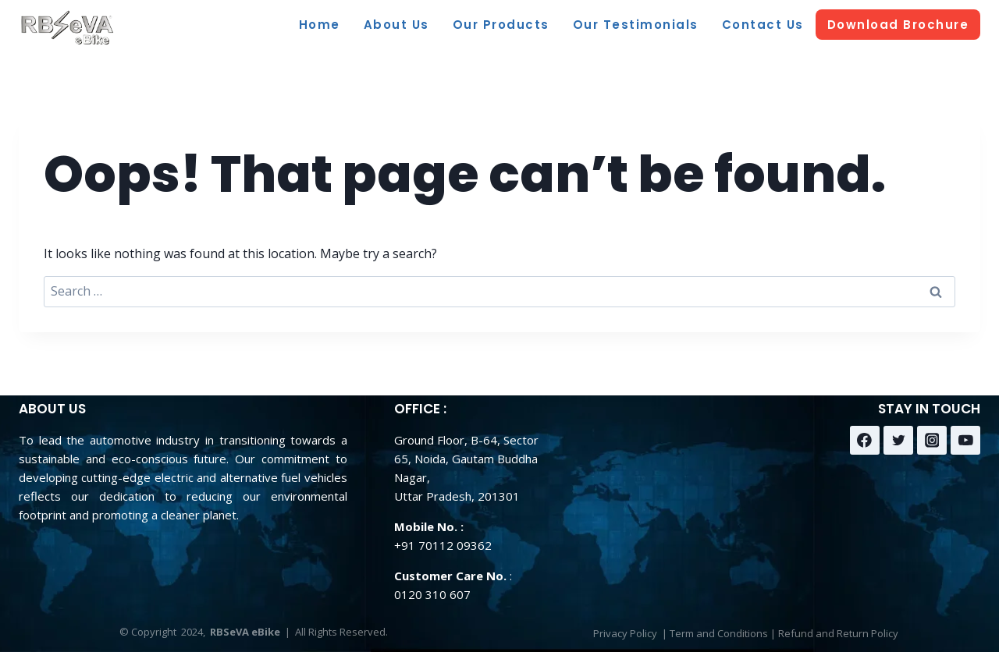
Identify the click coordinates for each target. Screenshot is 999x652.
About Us (396, 24)
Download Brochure (898, 24)
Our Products (501, 24)
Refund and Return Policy (838, 633)
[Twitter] (898, 440)
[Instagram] (932, 440)
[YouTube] (965, 440)
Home (319, 24)
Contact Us (763, 24)
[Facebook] (865, 440)
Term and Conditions (719, 633)
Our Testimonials (636, 24)
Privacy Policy (625, 633)
